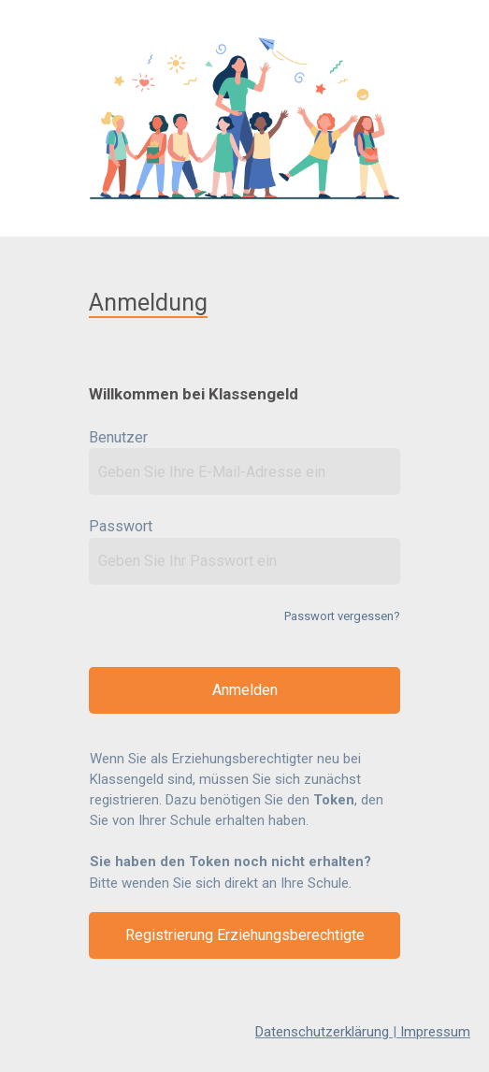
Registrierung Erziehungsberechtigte (245, 935)
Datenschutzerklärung (322, 1031)
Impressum (435, 1031)
